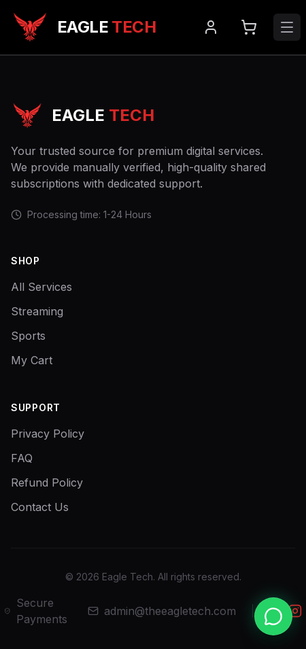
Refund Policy (47, 482)
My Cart (31, 360)
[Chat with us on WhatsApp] (273, 616)
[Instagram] (295, 611)
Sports (28, 336)
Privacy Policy (47, 433)
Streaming (37, 311)
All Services (41, 287)
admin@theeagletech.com (162, 611)
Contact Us (40, 507)
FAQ (22, 458)
